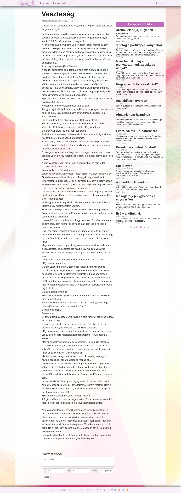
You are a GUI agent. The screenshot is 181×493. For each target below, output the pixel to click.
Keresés (159, 3)
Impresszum (80, 490)
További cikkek (140, 227)
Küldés (46, 477)
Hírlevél (98, 490)
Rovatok (44, 3)
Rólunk (89, 490)
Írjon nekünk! (59, 3)
